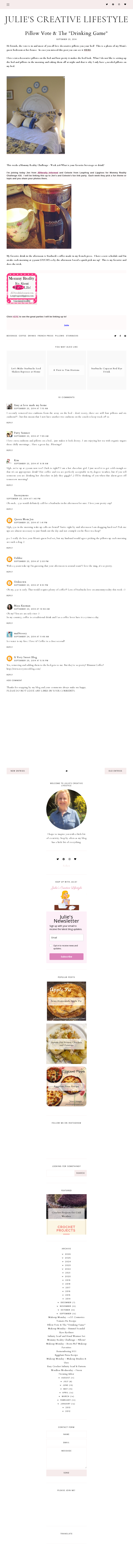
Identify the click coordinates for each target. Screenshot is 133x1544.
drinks (32, 336)
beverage (12, 336)
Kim (16, 460)
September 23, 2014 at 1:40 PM (24, 498)
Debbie (18, 558)
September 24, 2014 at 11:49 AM (31, 636)
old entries (115, 771)
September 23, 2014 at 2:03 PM (31, 561)
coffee (22, 336)
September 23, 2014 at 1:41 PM (30, 522)
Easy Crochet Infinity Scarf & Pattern (66, 1366)
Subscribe (66, 956)
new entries (18, 771)
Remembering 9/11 (66, 1351)
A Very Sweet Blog (25, 657)
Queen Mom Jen (24, 519)
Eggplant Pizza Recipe (66, 1355)
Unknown (20, 581)
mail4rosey (20, 633)
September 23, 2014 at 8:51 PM (31, 585)
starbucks (72, 336)
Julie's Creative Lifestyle (66, 19)
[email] (66, 937)
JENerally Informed (48, 172)
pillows (59, 336)
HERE (87, 49)
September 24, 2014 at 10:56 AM (32, 609)
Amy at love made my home (30, 405)
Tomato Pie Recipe (66, 1321)
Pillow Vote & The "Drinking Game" (66, 1324)
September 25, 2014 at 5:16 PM (31, 660)
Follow (66, 865)
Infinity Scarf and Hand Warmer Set (66, 1336)
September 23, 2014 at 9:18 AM (31, 463)
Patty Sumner (22, 432)
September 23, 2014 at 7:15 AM (31, 408)
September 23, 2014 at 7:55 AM (31, 436)
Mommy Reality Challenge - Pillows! (66, 1339)
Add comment (14, 680)
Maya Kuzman (22, 605)
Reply (10, 423)
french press (46, 336)
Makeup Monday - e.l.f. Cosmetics (66, 1317)
